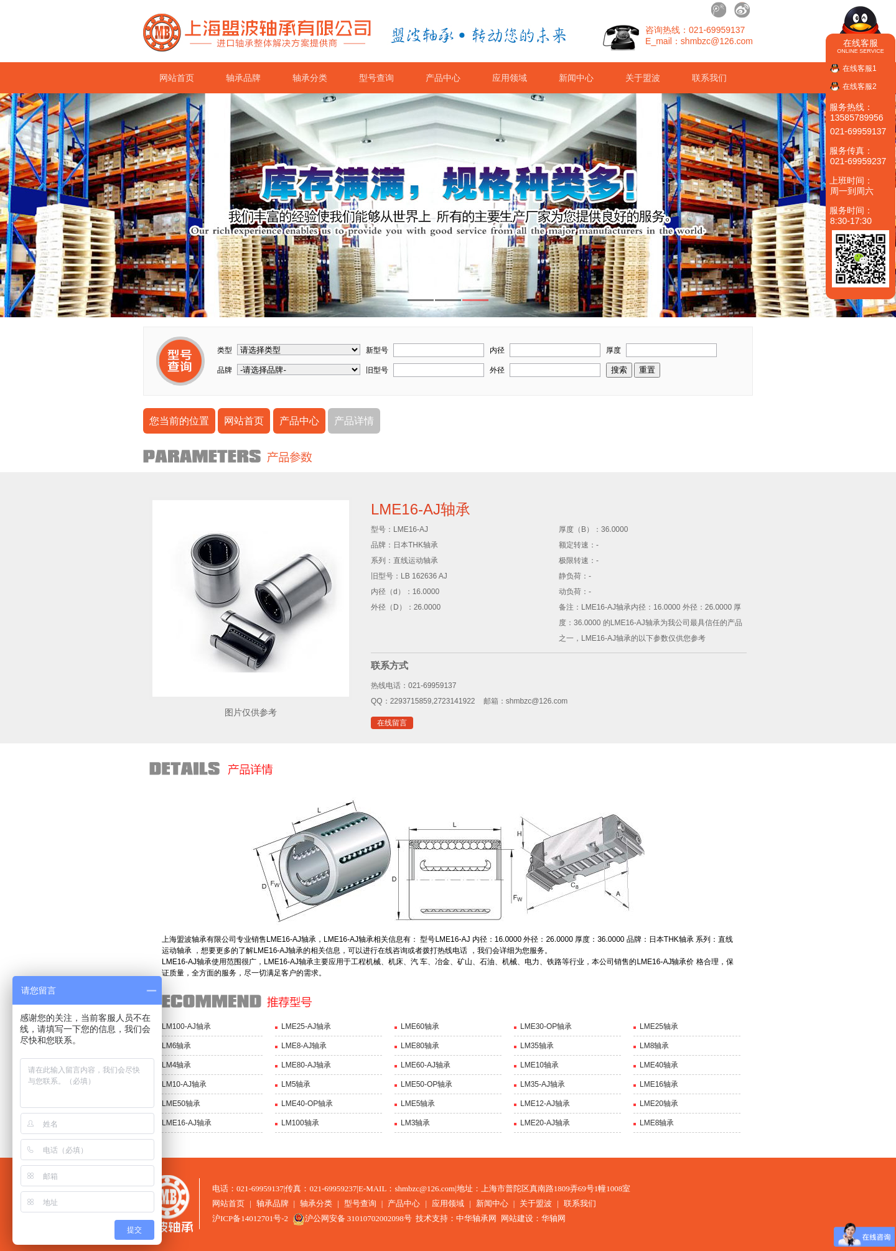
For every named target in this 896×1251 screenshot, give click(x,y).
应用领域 (509, 78)
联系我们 (709, 78)
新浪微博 (742, 10)
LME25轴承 (659, 1026)
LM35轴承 (537, 1045)
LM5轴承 (295, 1084)
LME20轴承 (659, 1103)
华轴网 (553, 1218)
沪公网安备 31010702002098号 (352, 1218)
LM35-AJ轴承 (542, 1084)
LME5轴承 (418, 1103)
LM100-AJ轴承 (186, 1026)
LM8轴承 (654, 1045)
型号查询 (376, 78)
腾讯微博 (719, 10)
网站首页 (176, 78)
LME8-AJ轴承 (304, 1045)
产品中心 (443, 78)
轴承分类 (309, 78)
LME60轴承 (420, 1026)
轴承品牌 (243, 78)
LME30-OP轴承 (546, 1026)
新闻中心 (576, 78)
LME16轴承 (659, 1084)
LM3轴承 (415, 1122)
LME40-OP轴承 (307, 1103)
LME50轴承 (181, 1103)
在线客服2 (859, 86)
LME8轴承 (657, 1122)
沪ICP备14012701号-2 (250, 1218)
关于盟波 (642, 78)
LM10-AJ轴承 (184, 1084)
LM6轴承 (176, 1045)
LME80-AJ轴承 (306, 1065)
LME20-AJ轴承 (545, 1122)
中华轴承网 (476, 1218)
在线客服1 (859, 68)
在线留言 (392, 723)
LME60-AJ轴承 (425, 1065)
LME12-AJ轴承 (545, 1103)
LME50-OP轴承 (426, 1084)
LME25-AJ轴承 (306, 1026)
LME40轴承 (659, 1065)
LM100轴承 (300, 1122)
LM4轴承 (176, 1065)
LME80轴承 (420, 1045)
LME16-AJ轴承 (187, 1122)
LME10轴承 (539, 1065)
